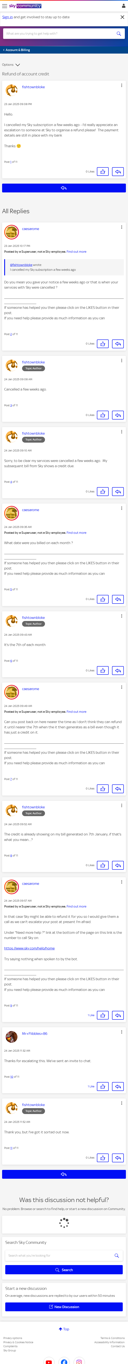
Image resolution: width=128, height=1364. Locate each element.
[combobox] (58, 33)
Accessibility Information (109, 1342)
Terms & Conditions (112, 1338)
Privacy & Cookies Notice (18, 1342)
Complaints (10, 1346)
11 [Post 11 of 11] (11, 1148)
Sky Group (9, 1350)
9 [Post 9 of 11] (11, 1005)
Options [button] (7, 65)
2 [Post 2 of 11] (11, 334)
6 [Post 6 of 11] (11, 660)
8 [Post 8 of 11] (11, 855)
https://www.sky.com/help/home (29, 948)
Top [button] (66, 1329)
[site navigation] (4, 6)
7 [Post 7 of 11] (11, 779)
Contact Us (118, 1346)
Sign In (123, 7)
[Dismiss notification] (122, 17)
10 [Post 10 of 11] (11, 1076)
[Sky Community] (25, 6)
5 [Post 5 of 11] (11, 589)
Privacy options (12, 1338)
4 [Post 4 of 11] (11, 481)
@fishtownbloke (21, 265)
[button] (122, 85)
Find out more (76, 252)
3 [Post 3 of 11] (11, 405)
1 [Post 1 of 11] (10, 161)
